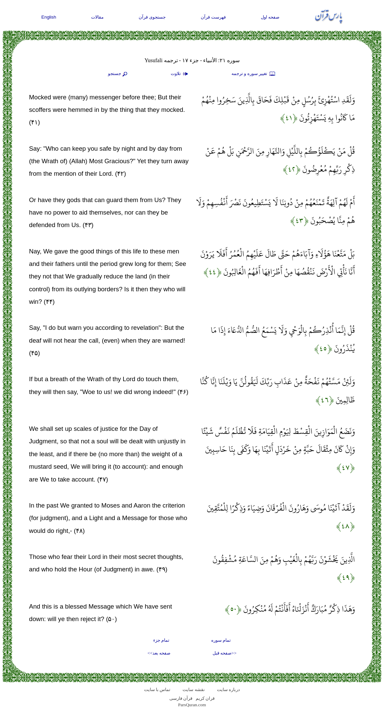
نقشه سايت (193, 689)
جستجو (118, 74)
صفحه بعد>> (158, 653)
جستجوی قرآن (152, 17)
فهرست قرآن (213, 17)
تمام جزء (161, 640)
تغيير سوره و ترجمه (253, 74)
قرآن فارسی (180, 698)
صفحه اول (270, 17)
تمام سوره (221, 640)
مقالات (97, 17)
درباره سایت (228, 689)
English (49, 17)
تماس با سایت (157, 689)
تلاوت (180, 74)
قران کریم (205, 698)
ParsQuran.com (192, 704)
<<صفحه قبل (225, 653)
